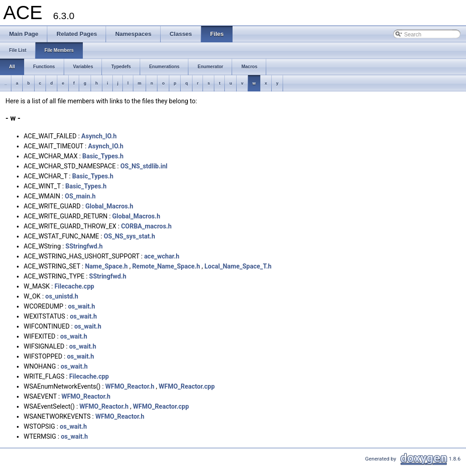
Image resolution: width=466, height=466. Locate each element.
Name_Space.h (106, 266)
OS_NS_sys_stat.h (129, 236)
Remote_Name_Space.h (166, 266)
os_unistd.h (62, 296)
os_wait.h (81, 306)
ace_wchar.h (161, 256)
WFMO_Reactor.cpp (187, 386)
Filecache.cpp (74, 286)
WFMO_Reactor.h (129, 386)
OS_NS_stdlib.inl (143, 166)
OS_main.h (80, 196)
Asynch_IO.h (99, 136)
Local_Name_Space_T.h (237, 266)
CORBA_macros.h (146, 226)
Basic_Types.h (103, 156)
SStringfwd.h (84, 246)
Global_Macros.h (109, 206)
